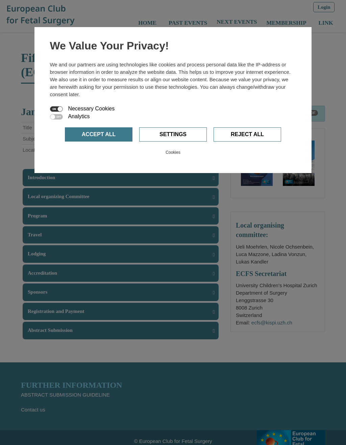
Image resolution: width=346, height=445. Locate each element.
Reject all (247, 134)
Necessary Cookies (91, 108)
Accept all (99, 134)
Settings (173, 134)
